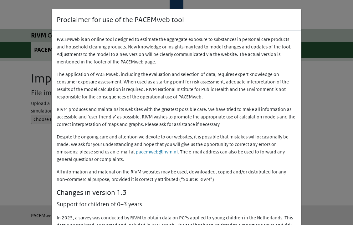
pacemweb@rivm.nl (157, 152)
